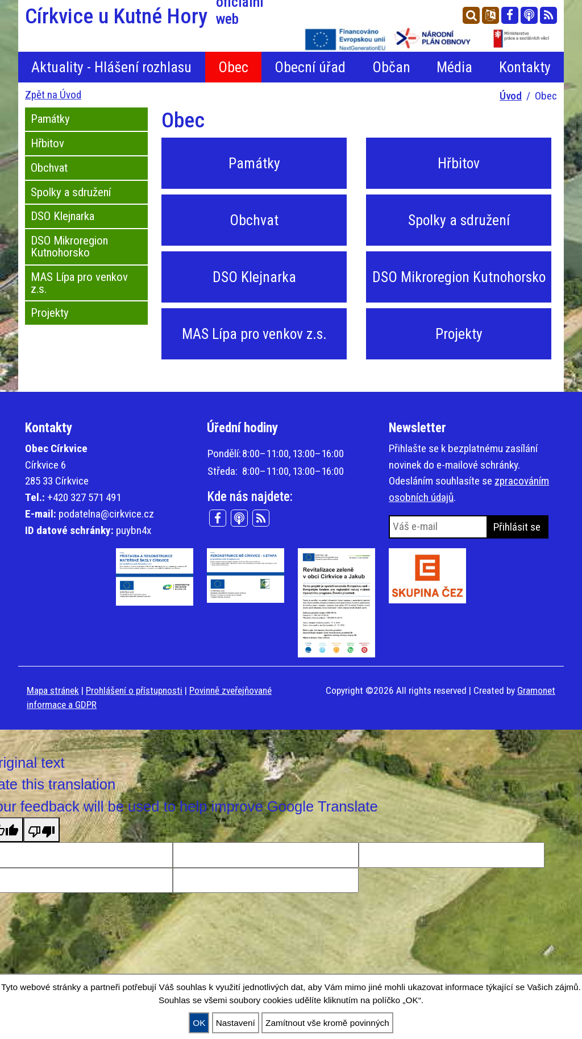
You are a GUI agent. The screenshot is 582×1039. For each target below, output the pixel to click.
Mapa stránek (53, 690)
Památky (50, 119)
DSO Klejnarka (62, 216)
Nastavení (235, 1023)
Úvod (511, 95)
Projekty (50, 313)
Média (454, 67)
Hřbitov (47, 143)
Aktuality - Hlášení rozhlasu (111, 67)
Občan (391, 67)
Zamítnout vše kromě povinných (327, 1023)
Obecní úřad (310, 67)
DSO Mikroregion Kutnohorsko (69, 246)
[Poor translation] (41, 829)
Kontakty (525, 67)
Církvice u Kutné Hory (154, 15)
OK (199, 1023)
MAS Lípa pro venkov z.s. (79, 283)
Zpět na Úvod (53, 94)
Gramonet (536, 690)
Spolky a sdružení (71, 192)
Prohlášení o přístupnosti (134, 690)
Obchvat (49, 168)
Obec (233, 67)
